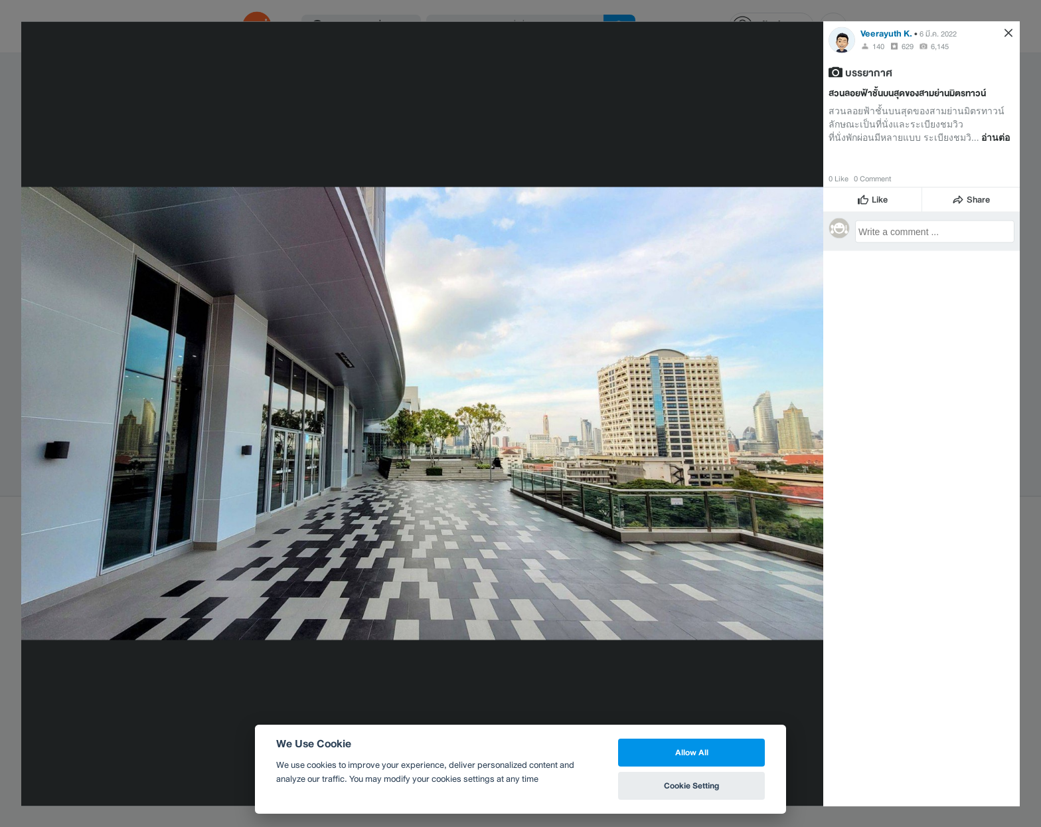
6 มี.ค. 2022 (938, 33)
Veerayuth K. (886, 33)
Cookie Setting (691, 785)
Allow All (691, 752)
